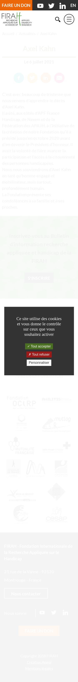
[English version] (73, 5)
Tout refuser (39, 354)
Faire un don (16, 5)
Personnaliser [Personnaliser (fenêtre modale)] (39, 363)
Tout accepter (39, 346)
